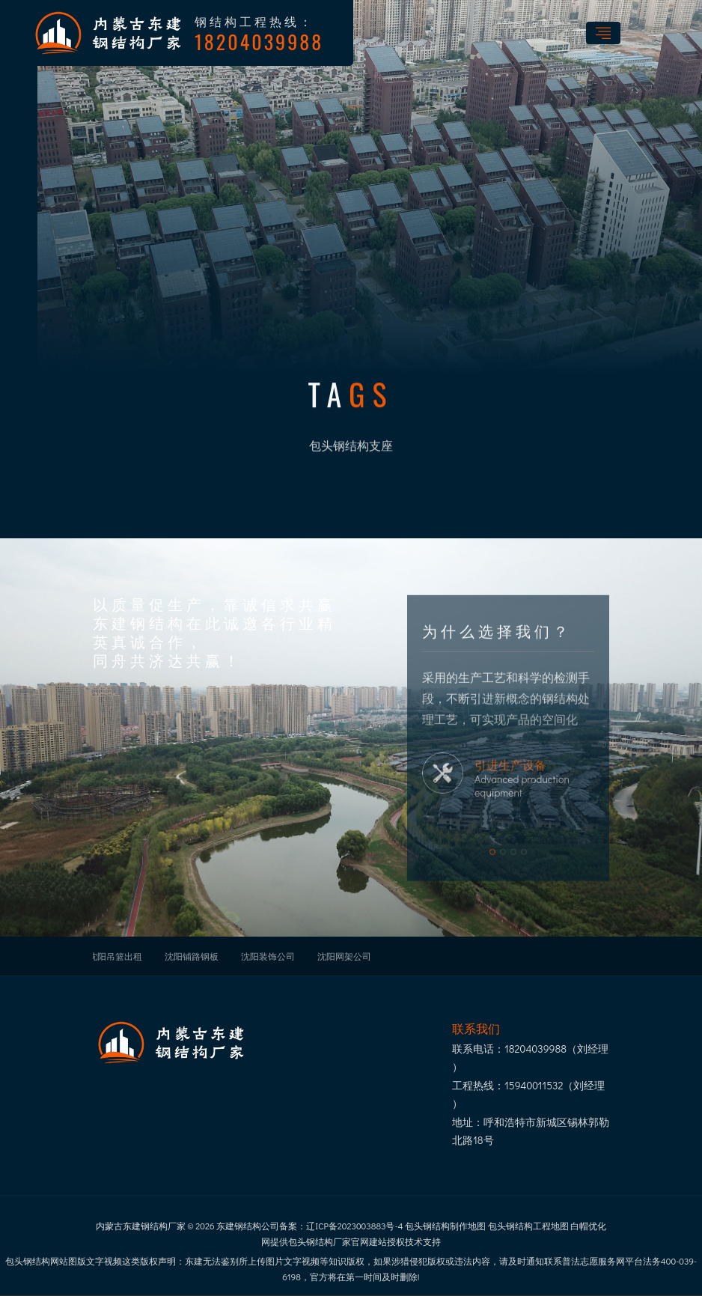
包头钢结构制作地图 (445, 1226)
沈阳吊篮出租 (115, 956)
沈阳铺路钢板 (192, 956)
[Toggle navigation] (603, 33)
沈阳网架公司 (344, 956)
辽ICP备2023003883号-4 (354, 1226)
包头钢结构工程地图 (528, 1226)
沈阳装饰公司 (268, 956)
